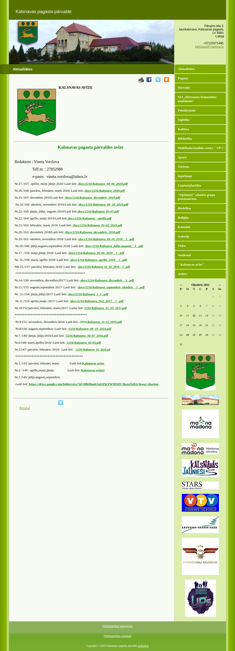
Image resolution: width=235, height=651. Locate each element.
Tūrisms (183, 166)
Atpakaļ (24, 408)
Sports (182, 157)
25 (187, 334)
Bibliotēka (185, 138)
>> (220, 285)
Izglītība (183, 120)
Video (182, 246)
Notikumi (184, 255)
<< (181, 285)
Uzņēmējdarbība (189, 185)
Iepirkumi (185, 176)
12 (194, 315)
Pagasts (183, 78)
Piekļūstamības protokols (117, 636)
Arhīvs (182, 274)
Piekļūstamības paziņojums (117, 626)
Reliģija (183, 217)
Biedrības (184, 208)
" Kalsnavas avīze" (191, 264)
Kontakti (184, 227)
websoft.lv (143, 646)
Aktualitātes (186, 69)
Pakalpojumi (187, 110)
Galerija (183, 236)
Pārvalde (184, 87)
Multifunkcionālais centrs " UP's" (201, 148)
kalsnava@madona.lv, (209, 46)
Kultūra (183, 129)
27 (200, 334)
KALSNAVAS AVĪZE (76, 87)
